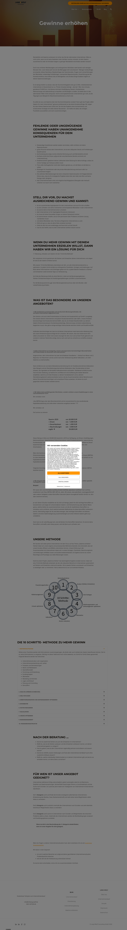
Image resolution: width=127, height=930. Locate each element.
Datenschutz (60, 486)
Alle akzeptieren (63, 473)
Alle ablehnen (63, 477)
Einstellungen (63, 481)
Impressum (67, 486)
